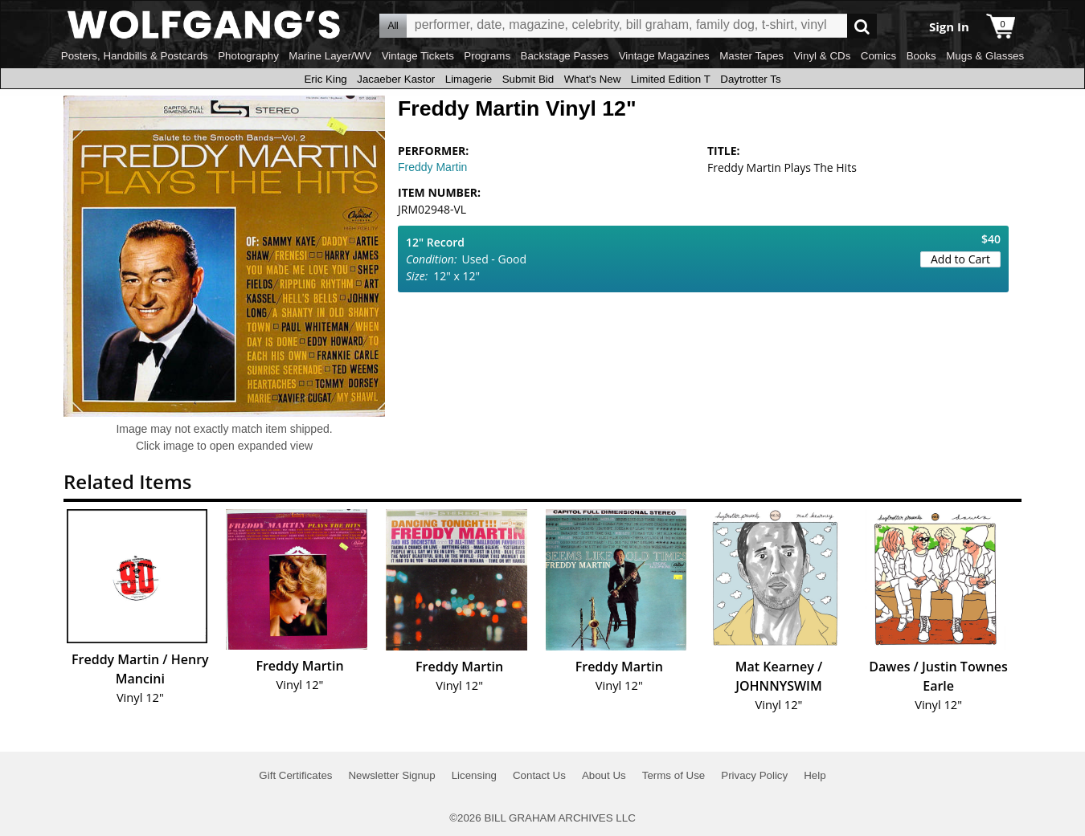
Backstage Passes (565, 56)
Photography (248, 56)
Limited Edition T (670, 79)
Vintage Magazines (664, 56)
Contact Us (539, 775)
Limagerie (469, 79)
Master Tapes (751, 56)
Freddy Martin (432, 167)
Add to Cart (960, 259)
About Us (604, 775)
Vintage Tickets (418, 56)
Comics (878, 56)
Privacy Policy (754, 775)
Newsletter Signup (391, 775)
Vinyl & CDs (821, 56)
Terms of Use (674, 775)
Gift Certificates (295, 775)
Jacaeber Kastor (396, 79)
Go (862, 26)
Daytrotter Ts (750, 79)
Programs (487, 56)
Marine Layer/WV (330, 56)
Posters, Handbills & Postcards (134, 56)
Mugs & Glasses (985, 56)
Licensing (474, 775)
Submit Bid (528, 79)
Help (814, 775)
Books (921, 56)
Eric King (325, 79)
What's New (592, 79)
